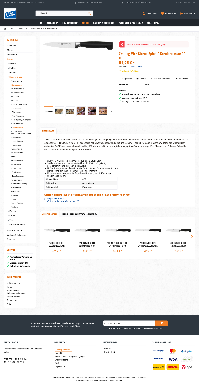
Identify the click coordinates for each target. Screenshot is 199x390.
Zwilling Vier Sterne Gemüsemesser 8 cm (87, 244)
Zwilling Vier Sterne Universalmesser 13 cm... (148, 244)
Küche (10, 59)
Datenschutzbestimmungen (125, 328)
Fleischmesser (17, 124)
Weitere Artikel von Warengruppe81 (61, 201)
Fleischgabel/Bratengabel (21, 120)
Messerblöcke (16, 188)
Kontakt (10, 287)
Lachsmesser (17, 149)
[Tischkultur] (70, 22)
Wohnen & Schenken (16, 235)
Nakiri (14, 157)
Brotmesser (16, 97)
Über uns (11, 239)
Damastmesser (17, 108)
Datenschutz (13, 300)
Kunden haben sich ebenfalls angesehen (79, 214)
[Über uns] (153, 22)
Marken (10, 50)
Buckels (15, 100)
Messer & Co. (15, 77)
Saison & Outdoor (15, 230)
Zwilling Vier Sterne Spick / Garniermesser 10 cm (117, 244)
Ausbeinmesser (17, 93)
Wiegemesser (17, 180)
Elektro (12, 68)
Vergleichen (125, 79)
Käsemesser (16, 137)
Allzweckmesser (18, 89)
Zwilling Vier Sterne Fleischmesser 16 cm (178, 244)
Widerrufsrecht (14, 296)
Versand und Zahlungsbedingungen (17, 291)
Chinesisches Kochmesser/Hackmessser (21, 132)
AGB (9, 304)
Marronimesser (17, 153)
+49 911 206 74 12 (15, 358)
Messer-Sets (15, 192)
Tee (11, 220)
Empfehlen (182, 78)
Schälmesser (17, 164)
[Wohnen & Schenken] (131, 22)
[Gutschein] (52, 22)
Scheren (14, 199)
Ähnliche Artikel (49, 214)
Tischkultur (12, 54)
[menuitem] (186, 13)
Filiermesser (16, 112)
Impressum (60, 366)
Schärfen (14, 195)
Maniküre (14, 207)
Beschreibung (48, 130)
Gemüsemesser (17, 128)
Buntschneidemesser (20, 104)
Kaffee (12, 215)
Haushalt (13, 72)
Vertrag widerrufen (63, 350)
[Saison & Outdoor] (104, 22)
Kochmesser (16, 145)
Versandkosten (93, 378)
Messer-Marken (16, 81)
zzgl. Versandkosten (134, 67)
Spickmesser (16, 168)
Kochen (12, 211)
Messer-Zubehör (17, 203)
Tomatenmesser (18, 176)
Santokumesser (18, 161)
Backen (12, 63)
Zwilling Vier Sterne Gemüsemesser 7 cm (57, 244)
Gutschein (11, 45)
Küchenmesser (16, 85)
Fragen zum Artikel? (161, 78)
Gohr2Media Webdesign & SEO (111, 381)
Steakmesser (17, 172)
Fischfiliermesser (18, 116)
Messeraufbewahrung (19, 184)
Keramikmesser (18, 141)
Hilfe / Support (14, 283)
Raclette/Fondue (17, 224)
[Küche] (85, 22)
